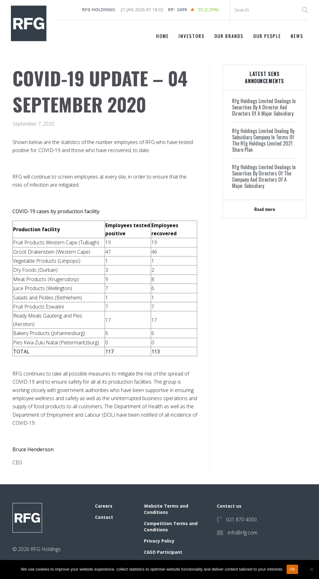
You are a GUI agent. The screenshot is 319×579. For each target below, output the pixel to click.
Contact (104, 517)
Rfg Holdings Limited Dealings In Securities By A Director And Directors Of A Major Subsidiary (264, 107)
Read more (264, 209)
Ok (292, 569)
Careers (103, 506)
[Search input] (269, 10)
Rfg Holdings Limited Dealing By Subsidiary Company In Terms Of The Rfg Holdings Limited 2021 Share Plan (263, 140)
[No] (311, 569)
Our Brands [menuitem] (229, 35)
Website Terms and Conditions (166, 509)
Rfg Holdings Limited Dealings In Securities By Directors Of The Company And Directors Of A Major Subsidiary (264, 176)
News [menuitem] (297, 35)
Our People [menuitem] (267, 35)
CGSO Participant (163, 552)
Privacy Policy (159, 541)
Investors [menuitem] (192, 35)
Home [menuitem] (162, 35)
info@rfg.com (242, 532)
